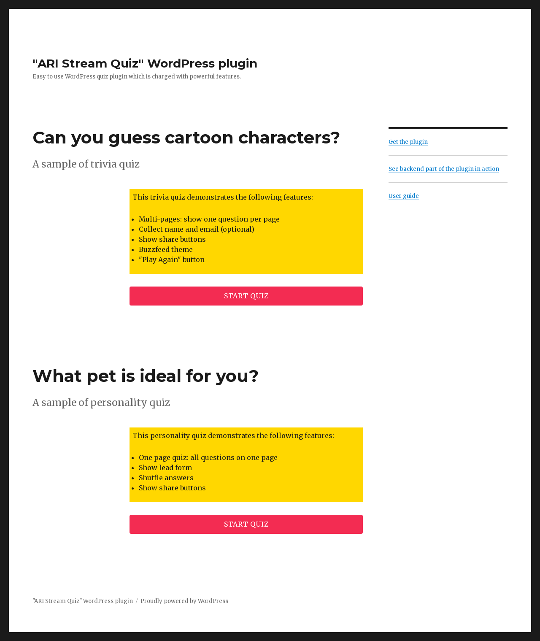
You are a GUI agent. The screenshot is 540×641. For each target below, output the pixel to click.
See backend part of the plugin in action (444, 169)
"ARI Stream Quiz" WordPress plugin (144, 63)
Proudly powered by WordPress (184, 601)
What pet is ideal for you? (145, 375)
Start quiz (246, 296)
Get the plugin (408, 142)
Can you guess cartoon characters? (186, 137)
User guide (404, 196)
